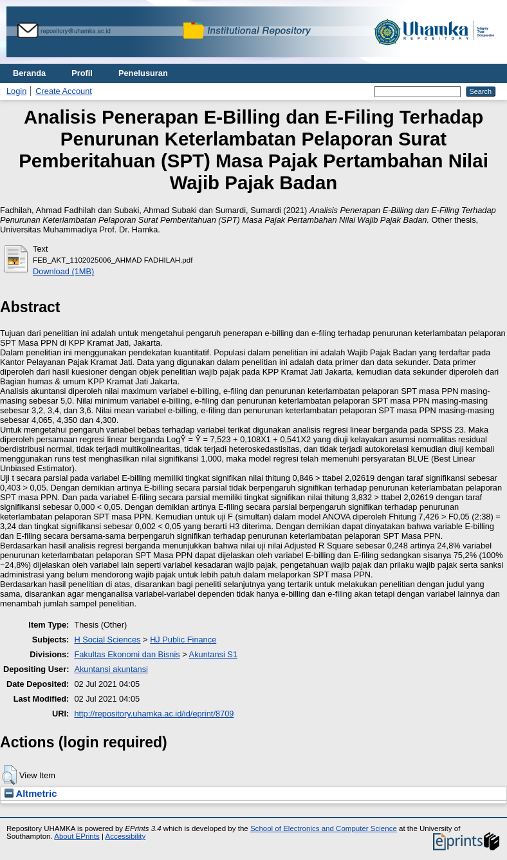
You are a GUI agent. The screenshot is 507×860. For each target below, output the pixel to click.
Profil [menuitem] (82, 73)
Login (16, 91)
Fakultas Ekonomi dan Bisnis (127, 654)
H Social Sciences (107, 639)
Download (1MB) (63, 271)
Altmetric (31, 794)
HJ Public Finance (183, 639)
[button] (9, 775)
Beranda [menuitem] (29, 73)
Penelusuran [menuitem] (143, 73)
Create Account (63, 91)
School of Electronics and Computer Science (323, 828)
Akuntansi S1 (213, 654)
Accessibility (125, 836)
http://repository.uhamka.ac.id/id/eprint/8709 (154, 713)
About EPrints (76, 836)
